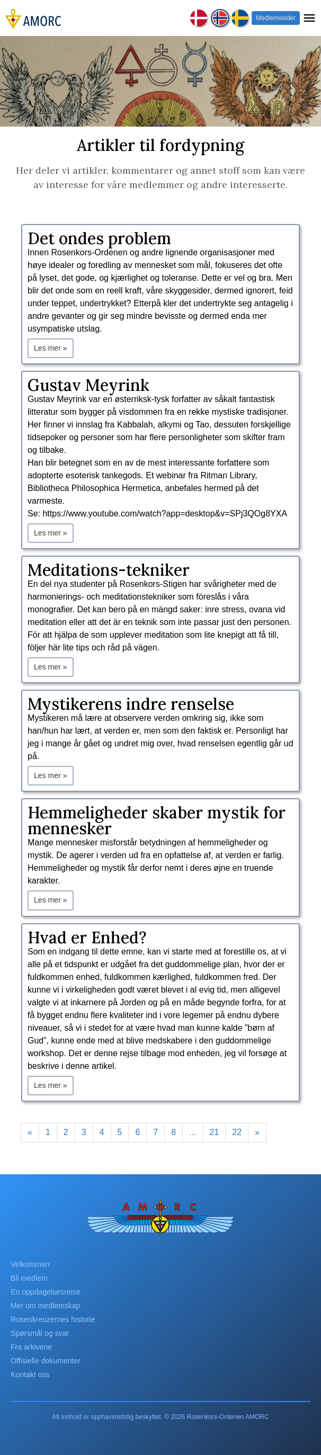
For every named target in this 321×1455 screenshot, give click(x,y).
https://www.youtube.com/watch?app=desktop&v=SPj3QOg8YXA (164, 513)
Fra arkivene (31, 1347)
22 (237, 1132)
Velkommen (30, 1264)
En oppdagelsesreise (46, 1292)
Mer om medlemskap (45, 1305)
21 (214, 1132)
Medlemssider (276, 18)
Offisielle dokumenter (46, 1360)
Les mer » (50, 348)
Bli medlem (29, 1278)
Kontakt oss (30, 1374)
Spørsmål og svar (40, 1333)
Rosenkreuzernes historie (53, 1319)
